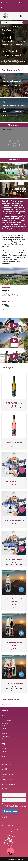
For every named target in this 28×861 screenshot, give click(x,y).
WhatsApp (4, 2)
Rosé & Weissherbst (8, 30)
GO (24, 22)
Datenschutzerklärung (7, 779)
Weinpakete (6, 34)
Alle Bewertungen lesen (5, 704)
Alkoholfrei (21, 41)
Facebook (18, 2)
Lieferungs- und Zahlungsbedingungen (11, 759)
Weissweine (14, 26)
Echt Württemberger (14, 160)
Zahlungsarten (5, 761)
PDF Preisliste (5, 751)
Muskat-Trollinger (6, 229)
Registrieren (4, 8)
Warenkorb (4, 754)
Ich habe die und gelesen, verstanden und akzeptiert (14, 806)
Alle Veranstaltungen (14, 125)
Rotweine (5, 26)
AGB (3, 777)
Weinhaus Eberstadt (7, 287)
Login (17, 8)
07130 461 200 (19, 5)
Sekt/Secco (6, 37)
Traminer (13, 229)
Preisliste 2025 (7, 45)
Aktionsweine (19, 45)
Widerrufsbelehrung (6, 764)
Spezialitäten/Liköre (8, 41)
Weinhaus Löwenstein (7, 301)
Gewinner (16, 34)
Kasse (3, 756)
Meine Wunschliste (6, 748)
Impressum (4, 782)
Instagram (4, 5)
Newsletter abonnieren (10, 811)
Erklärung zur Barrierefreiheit (8, 784)
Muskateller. (22, 229)
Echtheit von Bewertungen (8, 774)
